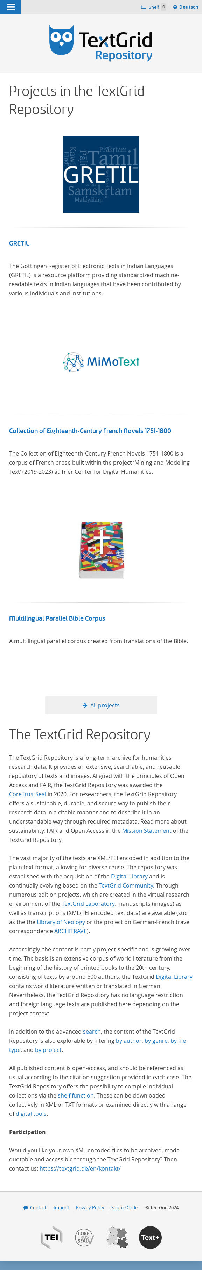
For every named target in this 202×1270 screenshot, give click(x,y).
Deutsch (189, 8)
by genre (156, 1041)
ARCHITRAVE (70, 931)
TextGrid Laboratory (88, 904)
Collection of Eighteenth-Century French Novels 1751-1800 (90, 431)
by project (48, 1050)
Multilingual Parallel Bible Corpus (57, 618)
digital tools (31, 1114)
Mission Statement (147, 830)
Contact (38, 1207)
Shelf (157, 7)
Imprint (61, 1207)
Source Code (124, 1207)
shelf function (76, 1095)
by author (129, 1041)
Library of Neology (61, 922)
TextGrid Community (126, 885)
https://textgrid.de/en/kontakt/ (80, 1168)
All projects (105, 705)
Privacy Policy (90, 1207)
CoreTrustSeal (27, 794)
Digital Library (129, 876)
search (92, 1031)
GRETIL (19, 243)
